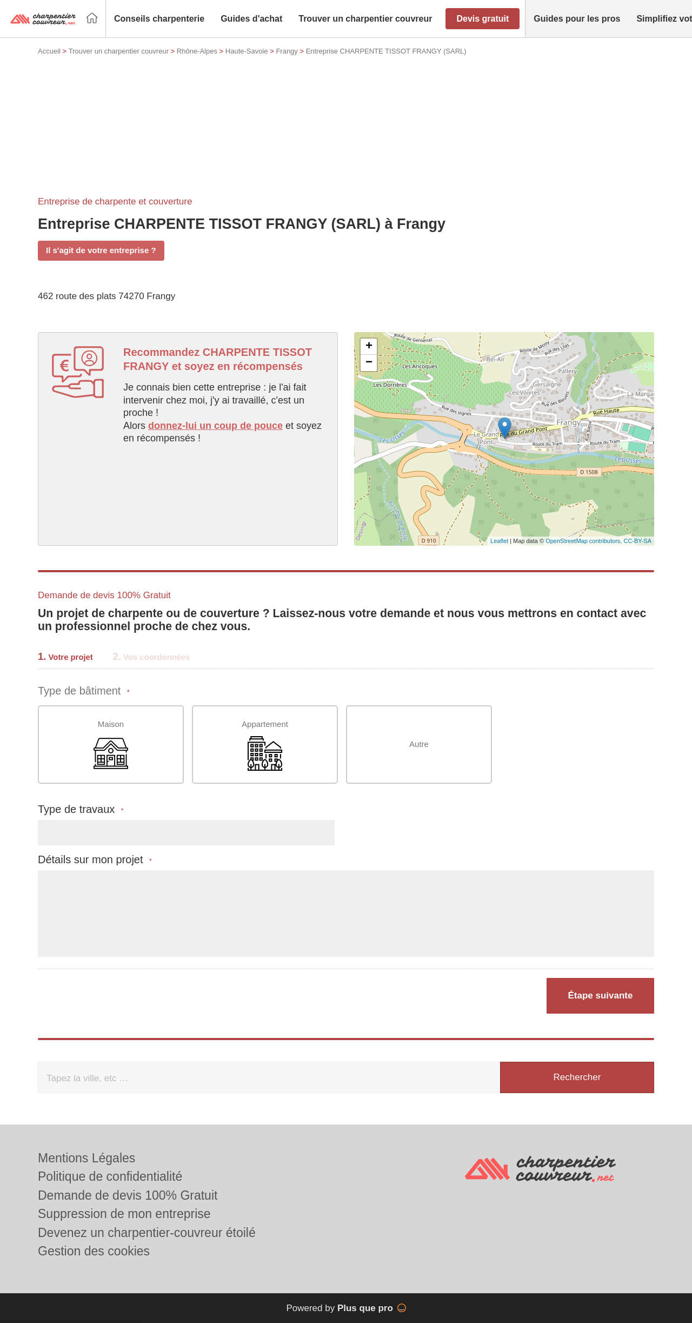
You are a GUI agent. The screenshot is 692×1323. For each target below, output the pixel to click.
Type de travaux (81, 809)
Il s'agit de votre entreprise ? (101, 250)
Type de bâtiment (84, 691)
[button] (159, 19)
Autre (419, 744)
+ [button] (368, 347)
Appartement (265, 745)
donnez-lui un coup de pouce (215, 425)
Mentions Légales (86, 1158)
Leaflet (499, 541)
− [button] (368, 363)
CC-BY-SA (637, 541)
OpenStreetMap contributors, (584, 541)
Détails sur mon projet (95, 860)
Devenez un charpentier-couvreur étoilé (147, 1233)
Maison (111, 745)
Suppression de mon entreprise (124, 1214)
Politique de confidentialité (110, 1176)
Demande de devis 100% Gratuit (127, 1195)
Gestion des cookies (94, 1251)
